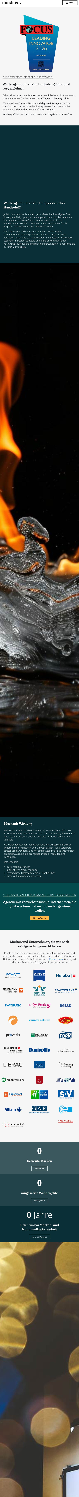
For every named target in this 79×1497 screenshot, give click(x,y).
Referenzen (39, 1168)
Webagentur (39, 1200)
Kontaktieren (56, 959)
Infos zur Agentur (39, 1237)
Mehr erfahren (39, 918)
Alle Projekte (40, 1119)
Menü (71, 2)
